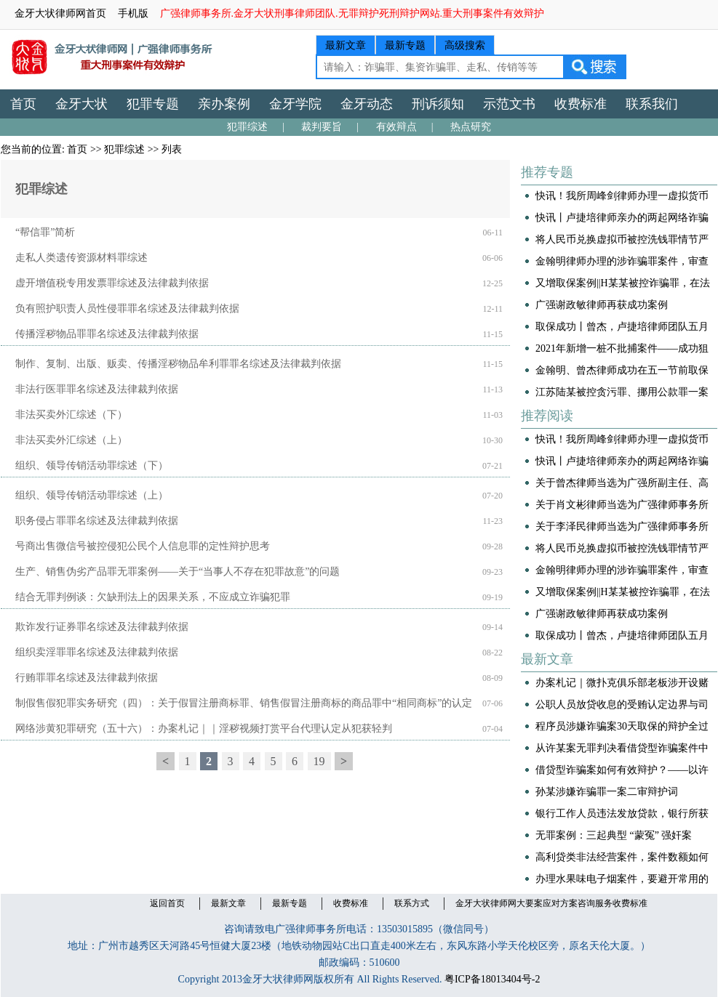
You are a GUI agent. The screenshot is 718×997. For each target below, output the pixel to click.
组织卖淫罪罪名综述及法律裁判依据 (96, 652)
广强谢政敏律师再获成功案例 (601, 304)
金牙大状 (81, 104)
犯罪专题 (153, 104)
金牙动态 (366, 104)
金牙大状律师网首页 (60, 13)
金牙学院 (295, 104)
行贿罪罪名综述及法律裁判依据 (86, 677)
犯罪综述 (247, 126)
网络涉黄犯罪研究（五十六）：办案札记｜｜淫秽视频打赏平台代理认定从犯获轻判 (203, 728)
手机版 (133, 13)
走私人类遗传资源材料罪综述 (81, 257)
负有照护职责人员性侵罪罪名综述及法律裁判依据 (127, 308)
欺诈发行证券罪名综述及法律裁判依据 (101, 626)
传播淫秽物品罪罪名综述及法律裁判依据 (107, 333)
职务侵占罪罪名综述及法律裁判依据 (96, 520)
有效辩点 (396, 126)
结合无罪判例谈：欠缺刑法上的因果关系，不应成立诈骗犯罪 (152, 597)
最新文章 (345, 45)
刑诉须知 (438, 104)
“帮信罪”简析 (45, 232)
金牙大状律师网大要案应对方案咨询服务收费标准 (551, 903)
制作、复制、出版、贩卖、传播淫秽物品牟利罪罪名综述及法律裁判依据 (178, 363)
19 (319, 761)
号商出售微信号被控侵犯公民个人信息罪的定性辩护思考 (142, 546)
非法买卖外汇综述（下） (71, 414)
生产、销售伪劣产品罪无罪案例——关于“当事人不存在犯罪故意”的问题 (177, 571)
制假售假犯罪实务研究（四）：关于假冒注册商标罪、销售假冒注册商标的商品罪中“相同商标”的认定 (243, 703)
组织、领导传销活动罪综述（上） (91, 495)
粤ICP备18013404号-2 (492, 979)
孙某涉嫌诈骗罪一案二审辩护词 (606, 791)
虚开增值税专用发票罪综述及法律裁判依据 (112, 283)
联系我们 (652, 104)
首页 (23, 104)
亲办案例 (224, 104)
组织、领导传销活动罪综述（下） (91, 465)
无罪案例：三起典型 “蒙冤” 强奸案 (613, 835)
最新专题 (405, 45)
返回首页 (167, 903)
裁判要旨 (321, 126)
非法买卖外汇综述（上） (71, 440)
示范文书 (509, 104)
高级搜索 (464, 45)
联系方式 (411, 903)
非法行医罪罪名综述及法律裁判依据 (96, 389)
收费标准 (580, 104)
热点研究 (470, 126)
